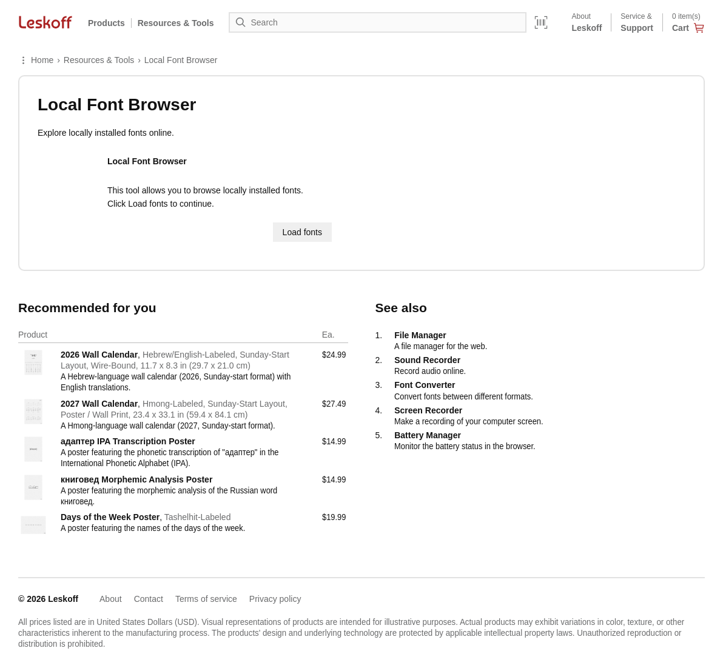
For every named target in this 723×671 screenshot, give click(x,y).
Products (106, 23)
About (110, 599)
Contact (148, 599)
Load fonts (302, 232)
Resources (176, 23)
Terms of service (206, 599)
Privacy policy (275, 599)
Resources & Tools (99, 60)
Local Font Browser (181, 60)
